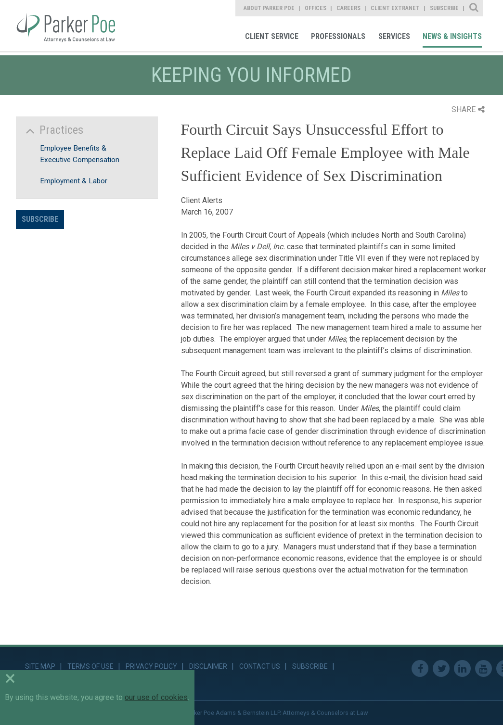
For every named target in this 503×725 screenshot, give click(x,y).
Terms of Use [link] (90, 666)
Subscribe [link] (444, 8)
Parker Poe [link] (72, 25)
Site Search (474, 8)
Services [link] (394, 36)
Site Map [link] (40, 666)
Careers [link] (348, 8)
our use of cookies (156, 697)
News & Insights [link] (452, 36)
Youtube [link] (483, 668)
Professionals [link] (338, 36)
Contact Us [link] (259, 666)
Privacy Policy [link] (151, 666)
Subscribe (40, 219)
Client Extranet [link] (395, 8)
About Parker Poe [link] (269, 8)
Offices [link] (315, 8)
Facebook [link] (420, 668)
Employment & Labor (73, 181)
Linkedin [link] (462, 668)
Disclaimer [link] (208, 666)
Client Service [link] (271, 36)
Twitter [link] (441, 668)
